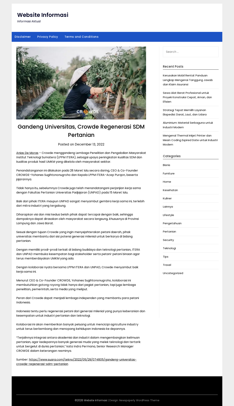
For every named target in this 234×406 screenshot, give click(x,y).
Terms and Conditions (82, 37)
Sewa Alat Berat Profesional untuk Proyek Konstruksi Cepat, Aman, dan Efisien (187, 97)
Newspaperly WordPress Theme (139, 400)
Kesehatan (170, 190)
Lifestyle (168, 215)
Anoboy (168, 285)
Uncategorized (173, 273)
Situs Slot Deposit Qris (178, 298)
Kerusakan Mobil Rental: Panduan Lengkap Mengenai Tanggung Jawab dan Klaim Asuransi (188, 79)
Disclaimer (23, 37)
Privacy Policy (47, 37)
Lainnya (168, 206)
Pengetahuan (172, 223)
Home (167, 182)
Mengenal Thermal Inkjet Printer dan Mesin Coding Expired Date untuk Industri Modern (190, 140)
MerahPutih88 (172, 289)
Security (168, 240)
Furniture (169, 173)
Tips (165, 257)
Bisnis (166, 165)
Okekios (168, 312)
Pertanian (169, 231)
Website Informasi (42, 15)
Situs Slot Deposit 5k (177, 294)
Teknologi (169, 248)
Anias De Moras (27, 153)
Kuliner (167, 198)
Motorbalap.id (172, 307)
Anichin (167, 303)
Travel (167, 265)
